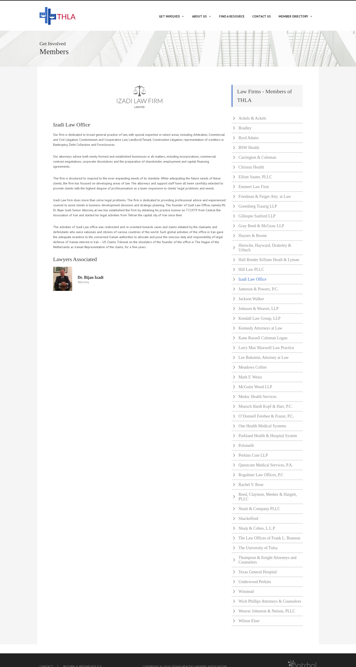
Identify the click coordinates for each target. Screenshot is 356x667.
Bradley (244, 128)
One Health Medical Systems (262, 426)
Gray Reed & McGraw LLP (261, 226)
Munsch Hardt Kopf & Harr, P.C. (265, 406)
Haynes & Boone (252, 235)
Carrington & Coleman (257, 157)
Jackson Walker (251, 299)
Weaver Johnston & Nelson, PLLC (266, 611)
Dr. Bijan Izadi (91, 277)
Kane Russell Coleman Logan (262, 338)
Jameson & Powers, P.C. (258, 289)
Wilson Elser (249, 621)
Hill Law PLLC (251, 269)
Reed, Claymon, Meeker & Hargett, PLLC (267, 496)
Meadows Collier (252, 367)
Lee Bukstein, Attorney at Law (263, 357)
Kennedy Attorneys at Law (260, 328)
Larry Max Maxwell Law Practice (266, 347)
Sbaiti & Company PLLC (259, 508)
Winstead (246, 591)
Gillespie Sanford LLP (256, 216)
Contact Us (261, 16)
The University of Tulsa (257, 548)
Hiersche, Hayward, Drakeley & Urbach (264, 247)
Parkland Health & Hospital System (267, 435)
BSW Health (248, 147)
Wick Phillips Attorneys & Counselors (269, 601)
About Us (201, 16)
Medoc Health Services (257, 396)
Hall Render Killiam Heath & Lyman (268, 259)
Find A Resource (232, 16)
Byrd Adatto (248, 138)
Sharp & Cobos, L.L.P (256, 528)
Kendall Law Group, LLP (259, 318)
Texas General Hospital (257, 572)
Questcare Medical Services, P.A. (265, 465)
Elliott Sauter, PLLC (255, 177)
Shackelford (248, 518)
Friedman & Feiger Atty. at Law (264, 196)
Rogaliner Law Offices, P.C (260, 475)
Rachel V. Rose (250, 484)
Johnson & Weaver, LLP (258, 308)
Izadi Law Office (252, 279)
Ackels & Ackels (252, 118)
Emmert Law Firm (253, 186)
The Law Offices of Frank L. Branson (269, 538)
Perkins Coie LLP (253, 455)
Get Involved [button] (171, 16)
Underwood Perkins (254, 581)
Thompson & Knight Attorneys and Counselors (267, 559)
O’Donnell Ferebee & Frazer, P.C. (266, 416)
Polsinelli (246, 445)
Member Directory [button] (296, 16)
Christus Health (251, 167)
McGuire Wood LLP (255, 387)
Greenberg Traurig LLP (257, 206)
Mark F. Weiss (250, 377)
